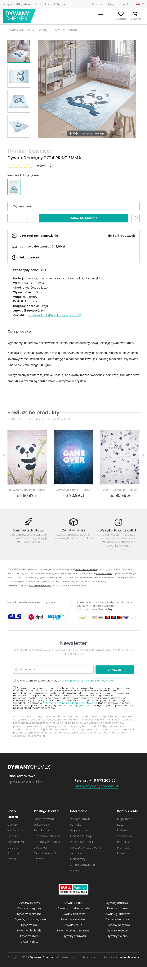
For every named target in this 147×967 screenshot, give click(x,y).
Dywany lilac (29, 925)
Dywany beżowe (29, 903)
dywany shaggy (104, 573)
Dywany (42, 29)
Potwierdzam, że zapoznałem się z (63, 680)
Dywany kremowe (117, 919)
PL (143, 3)
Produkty (123, 842)
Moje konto (97, 18)
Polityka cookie (80, 819)
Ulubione (113, 18)
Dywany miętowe (118, 925)
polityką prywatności (78, 705)
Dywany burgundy (29, 908)
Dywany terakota (74, 936)
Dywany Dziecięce (66, 29)
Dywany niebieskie (29, 930)
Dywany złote (29, 941)
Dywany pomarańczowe (73, 930)
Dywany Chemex (20, 16)
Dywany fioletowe (73, 914)
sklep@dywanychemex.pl (29, 735)
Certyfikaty (77, 859)
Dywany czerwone (29, 914)
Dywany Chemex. (42, 957)
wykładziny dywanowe (40, 585)
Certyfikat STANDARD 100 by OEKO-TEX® (55, 315)
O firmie (97, 4)
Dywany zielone (117, 936)
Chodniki (13, 836)
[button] (73, 206)
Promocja (124, 847)
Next (14, 142)
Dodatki (12, 847)
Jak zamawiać (30, 257)
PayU (111, 609)
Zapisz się (119, 669)
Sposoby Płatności (47, 842)
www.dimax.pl (129, 957)
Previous (23, 142)
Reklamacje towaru (47, 836)
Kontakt (124, 4)
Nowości (123, 853)
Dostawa (40, 847)
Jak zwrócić (42, 824)
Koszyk (140, 18)
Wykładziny (15, 830)
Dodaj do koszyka (83, 218)
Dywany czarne (117, 908)
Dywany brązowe (117, 903)
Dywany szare (29, 936)
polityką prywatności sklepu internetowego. (87, 680)
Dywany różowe (117, 930)
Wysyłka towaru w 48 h (118, 530)
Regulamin (41, 830)
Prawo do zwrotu (50, 4)
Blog (111, 4)
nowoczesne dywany (86, 569)
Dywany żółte (73, 925)
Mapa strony (79, 830)
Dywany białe (73, 903)
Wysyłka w (16, 4)
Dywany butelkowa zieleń (74, 908)
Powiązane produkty (33, 412)
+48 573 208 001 (103, 780)
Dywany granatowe (117, 914)
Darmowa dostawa (28, 530)
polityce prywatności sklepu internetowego (70, 703)
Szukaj (84, 18)
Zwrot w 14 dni (73, 530)
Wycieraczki (15, 842)
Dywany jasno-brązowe (30, 919)
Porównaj (127, 18)
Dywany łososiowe (73, 919)
